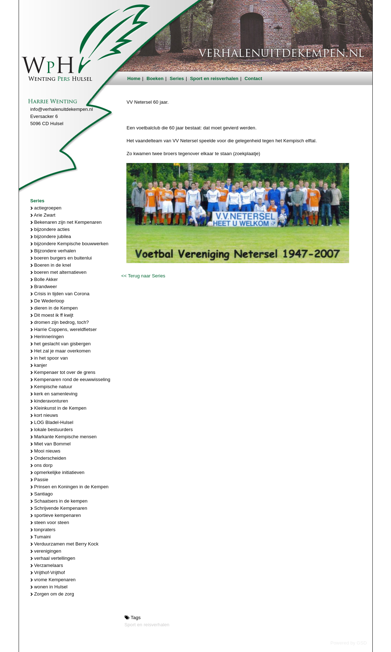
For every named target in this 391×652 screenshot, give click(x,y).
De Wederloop (47, 300)
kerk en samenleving (54, 393)
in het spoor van (49, 358)
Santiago (41, 494)
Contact (253, 78)
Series (177, 78)
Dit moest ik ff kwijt (51, 315)
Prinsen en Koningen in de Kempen (69, 486)
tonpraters (42, 529)
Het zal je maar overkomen (60, 351)
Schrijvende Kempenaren (58, 508)
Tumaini (40, 536)
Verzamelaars (46, 565)
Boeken (155, 78)
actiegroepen (46, 208)
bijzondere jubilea (50, 236)
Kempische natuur (51, 386)
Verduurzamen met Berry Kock (64, 544)
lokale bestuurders (51, 429)
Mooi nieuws (45, 451)
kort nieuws (44, 415)
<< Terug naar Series (143, 275)
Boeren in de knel (50, 265)
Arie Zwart (42, 215)
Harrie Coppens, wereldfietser (63, 329)
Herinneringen (47, 336)
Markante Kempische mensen (63, 436)
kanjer (38, 365)
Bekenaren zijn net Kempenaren (66, 222)
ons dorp (41, 465)
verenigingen (45, 551)
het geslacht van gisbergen (60, 343)
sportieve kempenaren (55, 515)
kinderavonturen (49, 401)
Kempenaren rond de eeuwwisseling (70, 379)
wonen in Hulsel (49, 586)
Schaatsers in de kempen (59, 501)
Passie (39, 479)
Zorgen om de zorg (52, 594)
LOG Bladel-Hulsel (51, 422)
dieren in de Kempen (54, 308)
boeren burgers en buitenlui (61, 258)
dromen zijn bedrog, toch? (59, 322)
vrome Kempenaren (53, 579)
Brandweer (43, 286)
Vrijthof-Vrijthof (47, 572)
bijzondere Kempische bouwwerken (69, 243)
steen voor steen (49, 522)
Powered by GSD (348, 643)
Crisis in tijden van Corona (60, 293)
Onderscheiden (48, 458)
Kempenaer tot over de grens (63, 372)
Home (134, 78)
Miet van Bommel (50, 443)
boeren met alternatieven (58, 272)
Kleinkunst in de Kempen (58, 408)
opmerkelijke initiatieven (57, 472)
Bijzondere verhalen (53, 250)
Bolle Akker (44, 279)
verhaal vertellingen (53, 558)
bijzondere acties (50, 229)
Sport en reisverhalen (214, 78)
